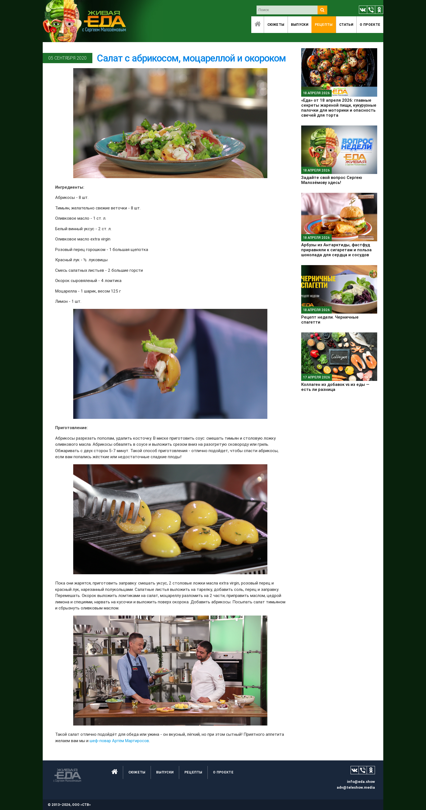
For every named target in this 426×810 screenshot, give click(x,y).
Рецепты (324, 24)
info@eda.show (361, 781)
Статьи (346, 24)
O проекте (370, 24)
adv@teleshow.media (356, 787)
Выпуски (299, 24)
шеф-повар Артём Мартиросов (119, 740)
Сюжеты (276, 24)
